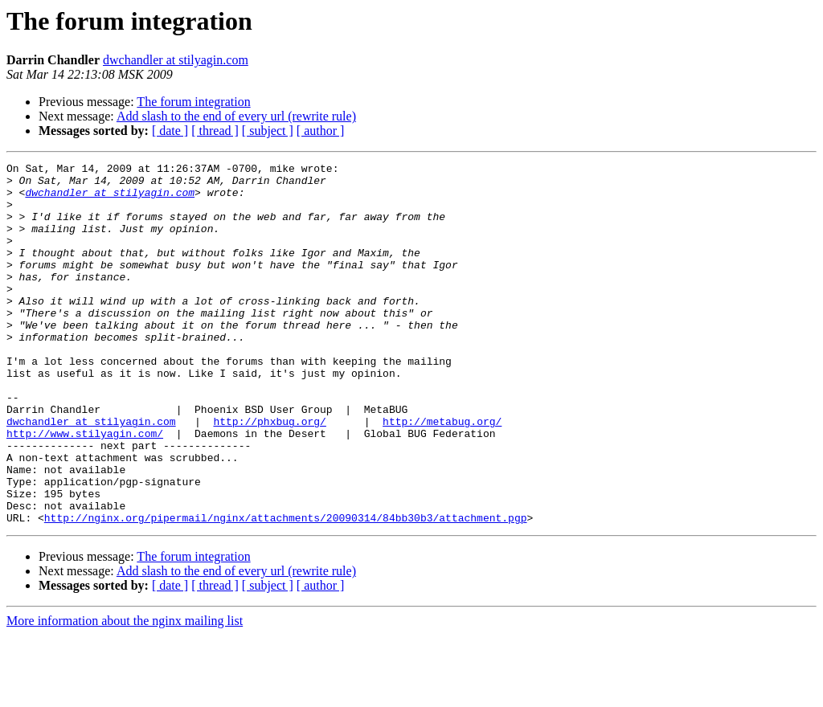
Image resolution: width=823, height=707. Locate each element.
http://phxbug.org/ (269, 474)
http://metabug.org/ (442, 474)
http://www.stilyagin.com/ (84, 488)
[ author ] (321, 130)
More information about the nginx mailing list (124, 693)
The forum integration (193, 101)
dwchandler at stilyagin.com (175, 60)
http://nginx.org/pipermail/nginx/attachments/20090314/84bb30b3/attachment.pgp (285, 589)
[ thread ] (215, 130)
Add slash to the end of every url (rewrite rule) (236, 116)
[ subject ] (267, 130)
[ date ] (170, 130)
